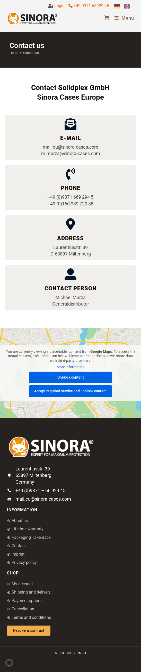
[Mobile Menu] (122, 18)
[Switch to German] (117, 6)
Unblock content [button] (70, 377)
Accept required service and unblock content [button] (70, 391)
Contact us (31, 53)
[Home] (14, 53)
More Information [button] (71, 367)
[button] (9, 662)
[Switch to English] (127, 6)
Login (59, 5)
